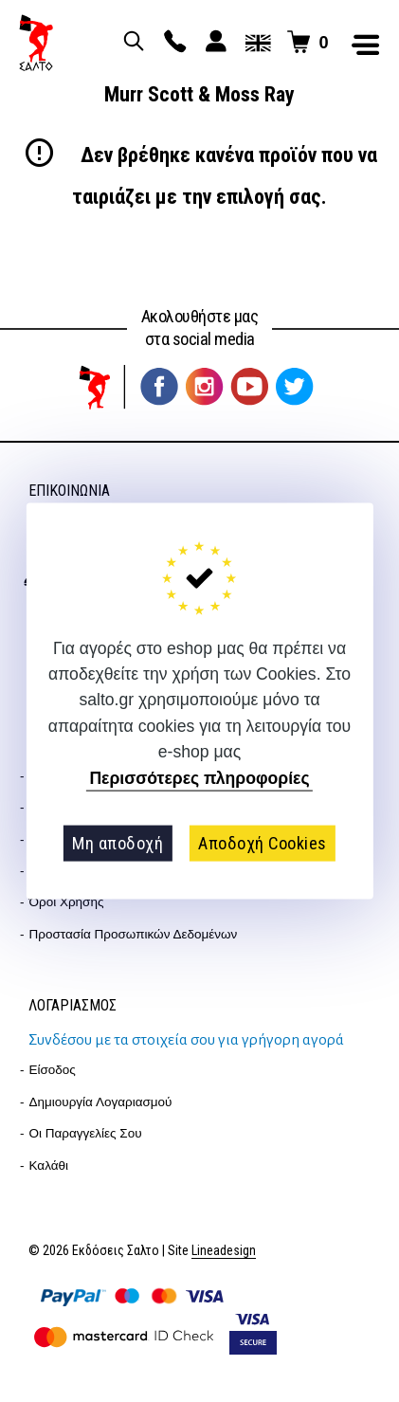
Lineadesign (223, 1251)
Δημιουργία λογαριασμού (100, 1102)
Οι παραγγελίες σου (85, 1133)
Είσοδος (52, 1070)
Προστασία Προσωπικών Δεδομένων (133, 934)
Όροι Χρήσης (66, 902)
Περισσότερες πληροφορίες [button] (199, 778)
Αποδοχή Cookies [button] (262, 843)
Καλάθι (49, 1165)
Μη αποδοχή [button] (117, 843)
